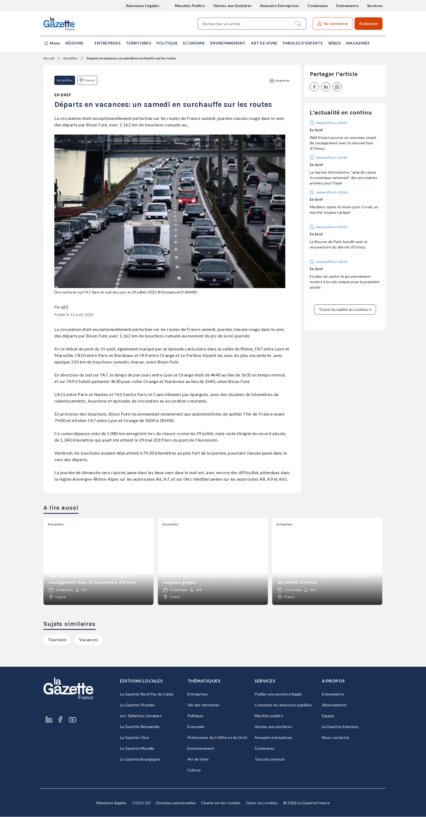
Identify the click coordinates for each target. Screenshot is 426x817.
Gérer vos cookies (262, 803)
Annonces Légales (143, 5)
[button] (51, 43)
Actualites (70, 58)
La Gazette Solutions (340, 727)
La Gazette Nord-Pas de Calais (147, 694)
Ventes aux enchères (273, 727)
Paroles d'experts (302, 43)
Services (375, 5)
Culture (194, 770)
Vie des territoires (203, 705)
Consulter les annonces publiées (283, 705)
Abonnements (334, 705)
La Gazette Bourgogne (140, 759)
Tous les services (270, 759)
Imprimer (280, 80)
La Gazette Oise (134, 737)
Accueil (48, 58)
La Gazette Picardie (137, 705)
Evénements (347, 5)
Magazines (357, 43)
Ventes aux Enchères (232, 5)
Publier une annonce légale (278, 694)
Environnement (227, 43)
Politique (167, 43)
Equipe (328, 716)
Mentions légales (111, 803)
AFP (64, 307)
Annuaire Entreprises (279, 5)
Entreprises (107, 43)
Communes (318, 5)
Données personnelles (176, 803)
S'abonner (368, 23)
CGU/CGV (141, 803)
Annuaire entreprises (273, 737)
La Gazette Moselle (137, 748)
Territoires (138, 43)
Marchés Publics (190, 5)
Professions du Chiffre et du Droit (217, 737)
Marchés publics (269, 716)
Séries (334, 43)
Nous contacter (336, 737)
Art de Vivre (264, 43)
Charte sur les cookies (221, 803)
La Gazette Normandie (139, 727)
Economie (194, 43)
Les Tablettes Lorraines (141, 716)
